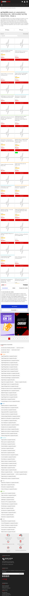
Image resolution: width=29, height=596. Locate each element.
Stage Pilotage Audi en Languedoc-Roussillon (9, 358)
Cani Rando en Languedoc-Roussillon (7, 497)
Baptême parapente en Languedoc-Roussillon (9, 405)
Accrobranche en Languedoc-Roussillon (8, 510)
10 (17, 338)
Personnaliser (14, 310)
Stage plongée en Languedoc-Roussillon (8, 467)
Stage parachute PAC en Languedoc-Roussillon (9, 411)
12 (22, 338)
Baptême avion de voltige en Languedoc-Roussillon (10, 429)
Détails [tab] (14, 288)
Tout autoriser (14, 306)
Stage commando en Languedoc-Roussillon (8, 495)
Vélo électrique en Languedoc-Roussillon (8, 506)
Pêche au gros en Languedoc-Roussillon (8, 441)
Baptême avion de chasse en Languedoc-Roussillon (10, 431)
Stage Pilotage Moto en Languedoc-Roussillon (9, 356)
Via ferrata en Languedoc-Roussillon (7, 514)
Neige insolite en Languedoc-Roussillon (8, 484)
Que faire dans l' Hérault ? (5, 349)
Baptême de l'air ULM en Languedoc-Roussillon (9, 433)
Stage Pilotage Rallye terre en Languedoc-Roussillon (10, 390)
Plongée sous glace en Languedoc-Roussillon (9, 469)
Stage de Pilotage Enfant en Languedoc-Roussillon (9, 386)
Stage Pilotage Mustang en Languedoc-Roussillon (9, 364)
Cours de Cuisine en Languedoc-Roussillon (8, 527)
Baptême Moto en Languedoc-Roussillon (8, 399)
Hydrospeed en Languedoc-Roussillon (7, 474)
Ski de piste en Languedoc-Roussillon (7, 486)
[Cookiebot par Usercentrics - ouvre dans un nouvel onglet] (23, 285)
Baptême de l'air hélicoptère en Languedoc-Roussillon (10, 418)
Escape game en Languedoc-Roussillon (8, 529)
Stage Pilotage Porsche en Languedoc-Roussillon (9, 369)
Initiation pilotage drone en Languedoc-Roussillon (9, 407)
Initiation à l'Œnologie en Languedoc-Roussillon (9, 525)
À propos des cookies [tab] (23, 288)
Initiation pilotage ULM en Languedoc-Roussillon (9, 435)
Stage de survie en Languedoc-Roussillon (8, 493)
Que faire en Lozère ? (20, 347)
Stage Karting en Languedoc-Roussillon (8, 379)
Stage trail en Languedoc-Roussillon (7, 508)
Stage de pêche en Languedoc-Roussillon (8, 439)
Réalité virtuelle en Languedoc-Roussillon (8, 531)
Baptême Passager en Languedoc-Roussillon (8, 392)
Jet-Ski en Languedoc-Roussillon (21, 474)
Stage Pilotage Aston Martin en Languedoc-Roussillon (10, 375)
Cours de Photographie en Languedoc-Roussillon (9, 523)
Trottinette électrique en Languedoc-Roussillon (9, 503)
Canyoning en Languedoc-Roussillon (7, 448)
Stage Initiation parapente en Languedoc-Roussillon (10, 424)
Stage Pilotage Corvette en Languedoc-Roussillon (9, 371)
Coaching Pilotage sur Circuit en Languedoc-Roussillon (10, 401)
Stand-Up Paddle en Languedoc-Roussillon (8, 446)
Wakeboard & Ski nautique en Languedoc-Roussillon (10, 478)
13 (24, 338)
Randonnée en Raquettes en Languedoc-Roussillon (10, 482)
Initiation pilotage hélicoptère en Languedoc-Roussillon (10, 416)
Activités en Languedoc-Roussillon (9, 8)
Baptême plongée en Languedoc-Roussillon (8, 465)
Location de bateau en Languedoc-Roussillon (9, 463)
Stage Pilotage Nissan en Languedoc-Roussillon (9, 362)
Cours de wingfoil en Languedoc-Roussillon (8, 456)
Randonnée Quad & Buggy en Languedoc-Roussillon (10, 377)
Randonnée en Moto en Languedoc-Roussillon (9, 394)
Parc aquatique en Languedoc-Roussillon (8, 450)
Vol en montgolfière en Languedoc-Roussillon (9, 420)
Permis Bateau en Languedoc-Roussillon (8, 459)
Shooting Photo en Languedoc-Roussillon (8, 520)
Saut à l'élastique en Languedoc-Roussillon (8, 422)
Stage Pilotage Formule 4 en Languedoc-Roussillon (10, 384)
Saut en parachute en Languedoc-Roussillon (8, 409)
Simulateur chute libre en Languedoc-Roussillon (9, 414)
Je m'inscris (21, 573)
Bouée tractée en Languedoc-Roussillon (8, 452)
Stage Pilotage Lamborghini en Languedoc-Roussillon (10, 373)
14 (26, 338)
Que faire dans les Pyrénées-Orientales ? (8, 347)
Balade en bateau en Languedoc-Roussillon (8, 461)
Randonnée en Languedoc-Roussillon (7, 516)
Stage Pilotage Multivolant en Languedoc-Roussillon (10, 360)
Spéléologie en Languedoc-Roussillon (7, 499)
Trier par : (2, 33)
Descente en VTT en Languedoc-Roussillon (8, 501)
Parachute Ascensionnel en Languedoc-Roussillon (9, 454)
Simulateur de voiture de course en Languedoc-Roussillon (11, 388)
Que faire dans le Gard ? (16, 349)
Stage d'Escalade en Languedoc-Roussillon (8, 512)
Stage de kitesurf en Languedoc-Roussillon (8, 476)
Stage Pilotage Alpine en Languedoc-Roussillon (9, 366)
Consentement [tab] (5, 288)
